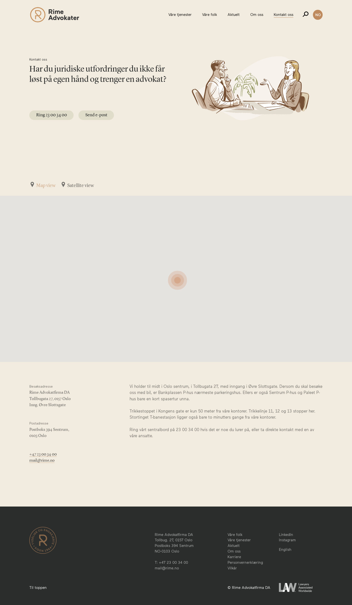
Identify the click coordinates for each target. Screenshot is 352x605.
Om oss (256, 14)
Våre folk (209, 14)
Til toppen (38, 587)
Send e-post (96, 115)
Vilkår (232, 582)
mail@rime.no (42, 473)
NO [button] (318, 15)
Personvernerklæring (245, 576)
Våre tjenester (180, 14)
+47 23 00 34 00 (43, 467)
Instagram (287, 553)
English (285, 563)
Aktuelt (234, 14)
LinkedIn (286, 548)
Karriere (234, 570)
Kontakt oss (283, 14)
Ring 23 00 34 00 (51, 115)
